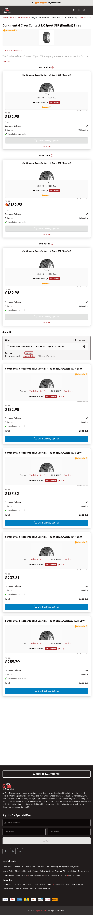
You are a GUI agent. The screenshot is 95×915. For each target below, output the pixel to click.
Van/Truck (27, 884)
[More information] (53, 63)
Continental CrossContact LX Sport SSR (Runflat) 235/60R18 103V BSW (43, 482)
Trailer (35, 884)
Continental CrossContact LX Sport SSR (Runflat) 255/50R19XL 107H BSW (45, 667)
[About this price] (38, 116)
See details (46, 150)
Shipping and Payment (68, 867)
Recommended (12, 377)
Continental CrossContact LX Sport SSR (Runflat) (46, 70)
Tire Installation (69, 871)
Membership (20, 871)
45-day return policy (78, 801)
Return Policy (8, 871)
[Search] (74, 16)
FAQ (29, 871)
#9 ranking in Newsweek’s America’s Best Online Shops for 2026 (35, 796)
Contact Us (18, 867)
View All (46, 889)
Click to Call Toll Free (48, 774)
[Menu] (89, 16)
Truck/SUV (17, 884)
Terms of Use (83, 871)
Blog (47, 875)
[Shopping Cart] (84, 16)
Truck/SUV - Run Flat (12, 56)
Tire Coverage (8, 875)
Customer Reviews (54, 871)
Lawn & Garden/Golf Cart (25, 889)
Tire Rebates (29, 867)
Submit (46, 841)
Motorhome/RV (46, 884)
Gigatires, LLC (41, 910)
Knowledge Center (36, 875)
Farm (39, 889)
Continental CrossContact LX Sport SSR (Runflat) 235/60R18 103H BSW (43, 389)
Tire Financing (52, 867)
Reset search (80, 361)
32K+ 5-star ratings (75, 796)
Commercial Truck (61, 884)
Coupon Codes (38, 871)
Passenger (7, 884)
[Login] (79, 16)
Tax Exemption (74, 875)
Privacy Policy (21, 875)
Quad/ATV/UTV (77, 884)
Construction (8, 889)
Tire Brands (7, 867)
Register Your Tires (59, 875)
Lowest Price (29, 376)
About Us (40, 867)
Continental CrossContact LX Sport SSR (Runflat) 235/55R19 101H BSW (43, 574)
